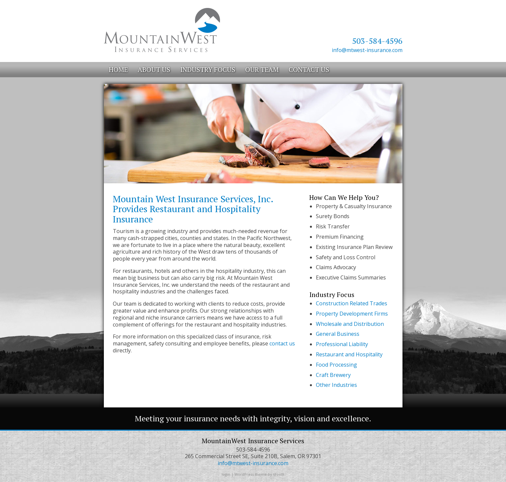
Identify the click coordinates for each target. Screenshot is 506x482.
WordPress (244, 474)
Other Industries (336, 385)
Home (118, 69)
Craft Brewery (333, 375)
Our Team (262, 69)
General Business (337, 333)
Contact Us (309, 69)
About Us (154, 69)
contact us (282, 343)
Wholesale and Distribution (350, 324)
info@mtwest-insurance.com (367, 50)
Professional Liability (342, 344)
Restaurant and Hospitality (349, 354)
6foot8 (278, 474)
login (226, 474)
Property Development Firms (352, 313)
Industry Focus (207, 69)
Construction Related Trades (351, 303)
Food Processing (336, 364)
